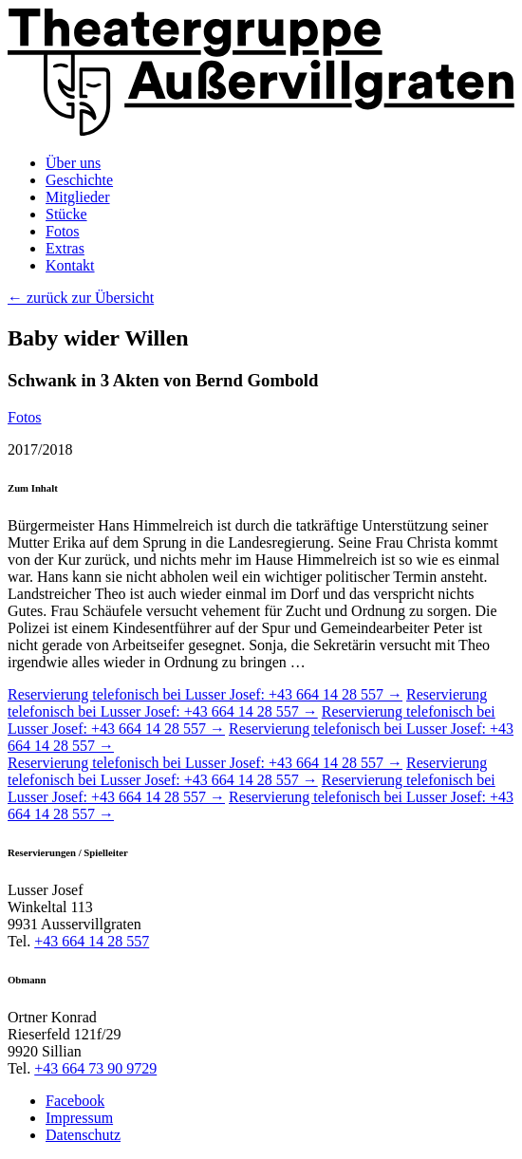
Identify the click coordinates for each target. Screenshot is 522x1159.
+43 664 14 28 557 (91, 941)
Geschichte (79, 180)
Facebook (75, 1101)
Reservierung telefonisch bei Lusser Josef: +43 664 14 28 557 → (205, 694)
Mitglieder (78, 197)
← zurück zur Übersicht (81, 298)
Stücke (66, 214)
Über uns (73, 163)
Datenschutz (83, 1135)
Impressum (79, 1118)
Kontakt (70, 265)
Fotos (63, 231)
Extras (65, 248)
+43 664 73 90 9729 (95, 1068)
